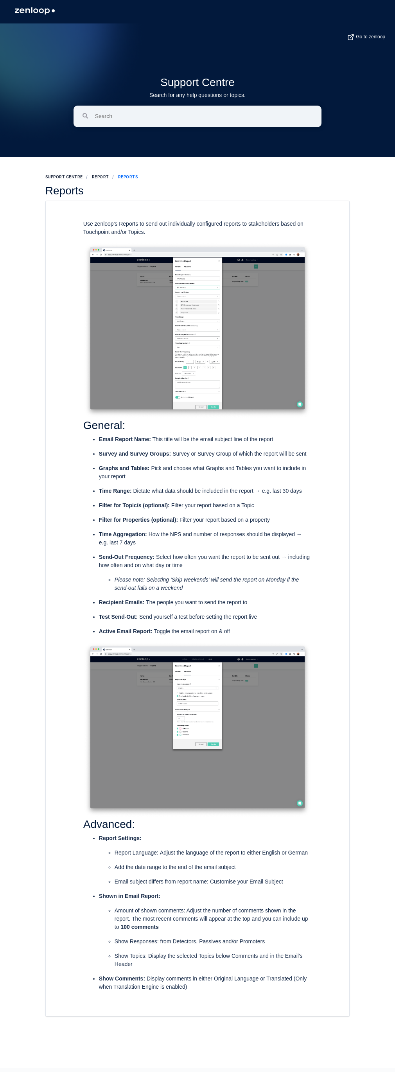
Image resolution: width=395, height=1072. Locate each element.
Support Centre (197, 82)
